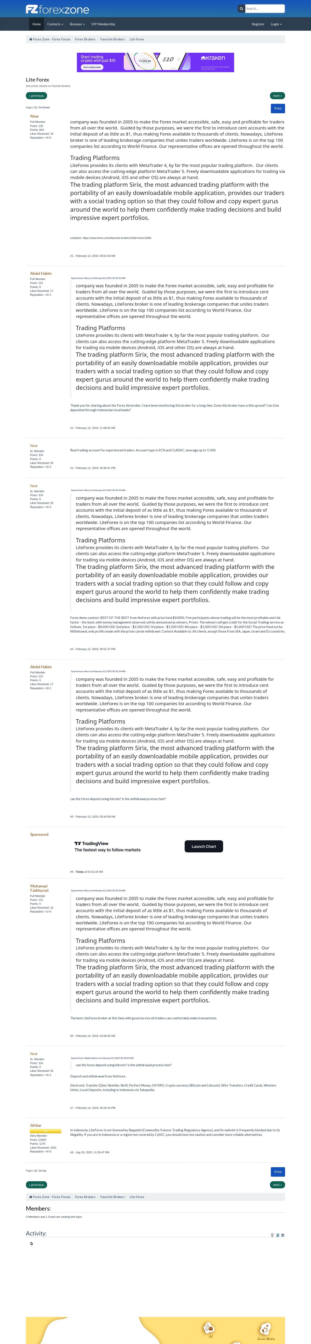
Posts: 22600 (38, 1139)
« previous (36, 95)
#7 (72, 1107)
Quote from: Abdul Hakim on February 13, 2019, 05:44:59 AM (102, 1058)
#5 (72, 816)
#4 (72, 649)
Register (258, 24)
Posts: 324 (36, 455)
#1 (72, 255)
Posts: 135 (36, 126)
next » (277, 95)
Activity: (36, 1233)
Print (278, 108)
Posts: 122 (36, 899)
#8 (72, 1152)
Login (276, 24)
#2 (72, 428)
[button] (278, 108)
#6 (72, 871)
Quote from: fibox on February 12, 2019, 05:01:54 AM (98, 278)
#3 (72, 468)
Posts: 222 (36, 282)
